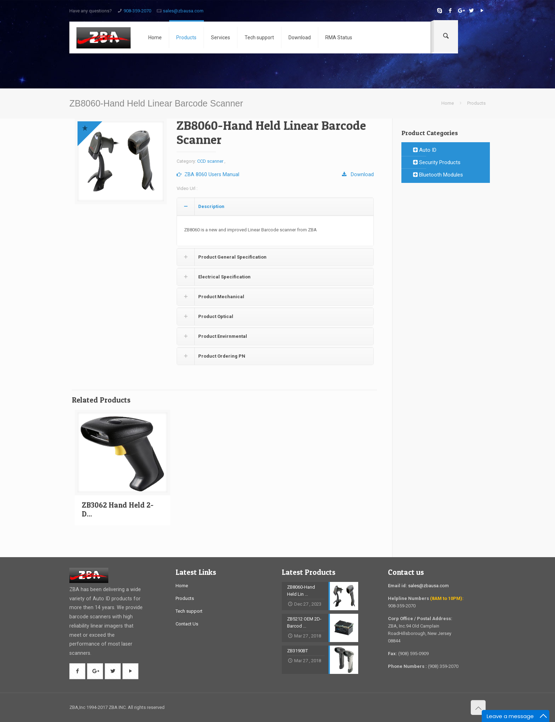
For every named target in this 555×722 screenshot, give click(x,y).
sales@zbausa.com (183, 10)
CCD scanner (210, 161)
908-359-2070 (137, 10)
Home (447, 103)
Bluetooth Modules (438, 175)
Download (358, 174)
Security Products (436, 162)
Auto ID (424, 150)
